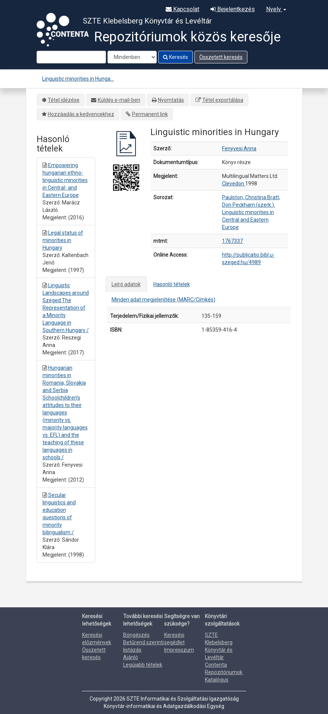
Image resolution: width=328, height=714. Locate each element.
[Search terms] (71, 57)
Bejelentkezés (232, 9)
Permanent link (150, 114)
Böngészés (136, 635)
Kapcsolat (182, 9)
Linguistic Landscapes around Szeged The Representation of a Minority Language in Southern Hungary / (66, 307)
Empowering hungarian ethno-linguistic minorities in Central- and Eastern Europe (65, 180)
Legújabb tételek (142, 665)
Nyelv (276, 9)
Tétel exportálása (222, 100)
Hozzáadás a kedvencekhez (81, 114)
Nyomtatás (171, 100)
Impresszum (179, 650)
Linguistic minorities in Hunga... (78, 79)
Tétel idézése (63, 100)
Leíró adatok (126, 284)
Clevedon (233, 184)
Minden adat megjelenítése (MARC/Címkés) (163, 300)
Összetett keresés (221, 57)
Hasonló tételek (171, 284)
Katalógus (216, 680)
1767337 (232, 241)
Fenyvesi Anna (239, 148)
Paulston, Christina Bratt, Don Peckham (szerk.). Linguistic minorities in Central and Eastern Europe (251, 212)
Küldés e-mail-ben (119, 100)
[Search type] (132, 57)
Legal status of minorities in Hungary (63, 240)
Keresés (175, 57)
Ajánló (130, 657)
